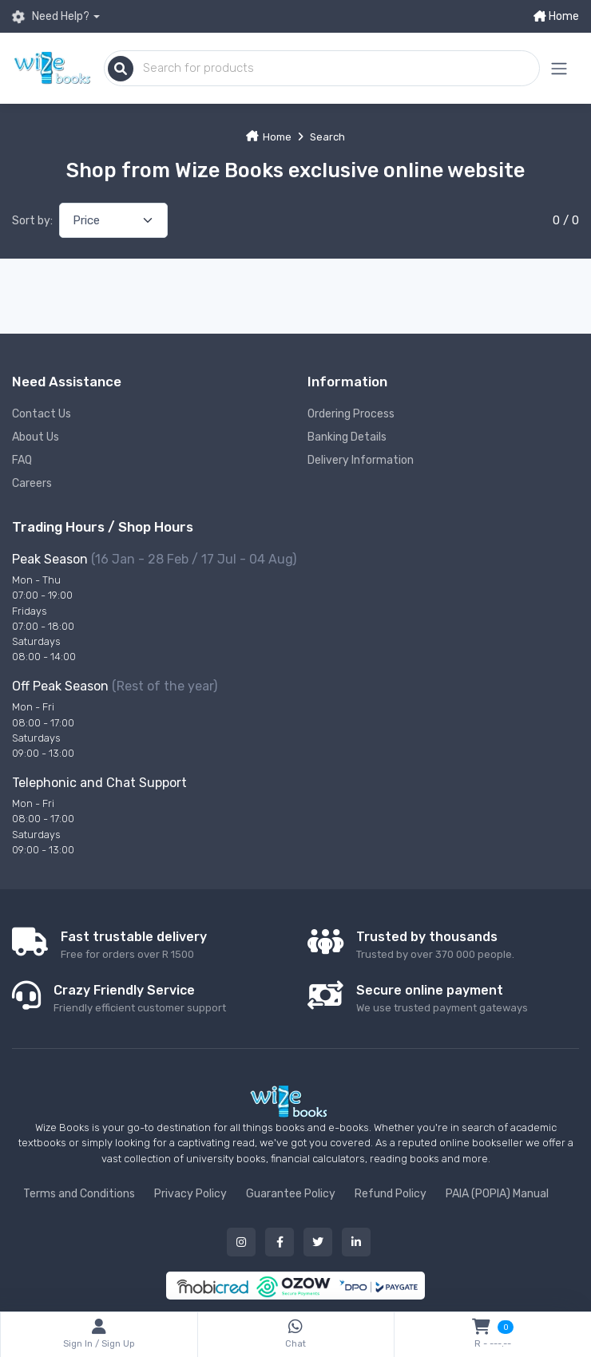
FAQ (22, 460)
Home (556, 16)
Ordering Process (351, 414)
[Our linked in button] (356, 1242)
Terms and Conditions (79, 1194)
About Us (35, 437)
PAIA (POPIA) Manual (497, 1194)
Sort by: (32, 220)
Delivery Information (360, 460)
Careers (32, 483)
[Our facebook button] (279, 1242)
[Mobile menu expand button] (559, 68)
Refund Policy (390, 1194)
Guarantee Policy (290, 1194)
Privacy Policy (190, 1194)
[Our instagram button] (241, 1242)
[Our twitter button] (317, 1242)
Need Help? (50, 17)
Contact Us (41, 414)
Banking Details (347, 437)
